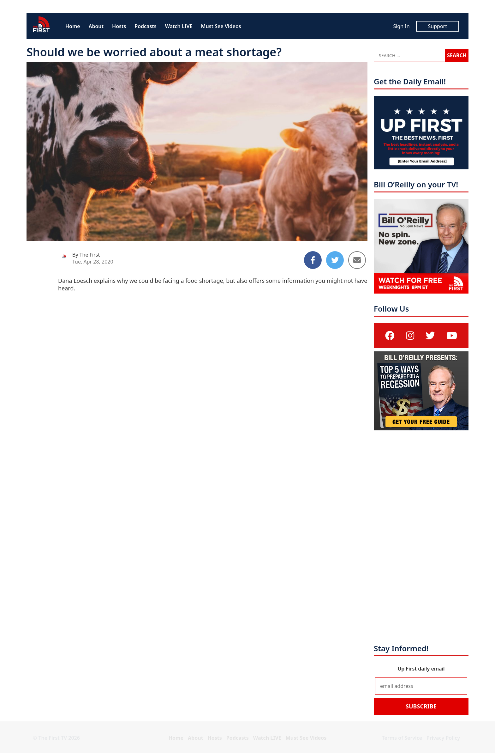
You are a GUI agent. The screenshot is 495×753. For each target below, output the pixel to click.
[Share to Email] (357, 260)
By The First (86, 254)
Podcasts (145, 26)
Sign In (401, 26)
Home (72, 26)
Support (437, 26)
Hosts (119, 26)
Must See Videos (221, 26)
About (96, 26)
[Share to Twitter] (335, 260)
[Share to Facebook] (313, 260)
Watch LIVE (179, 26)
